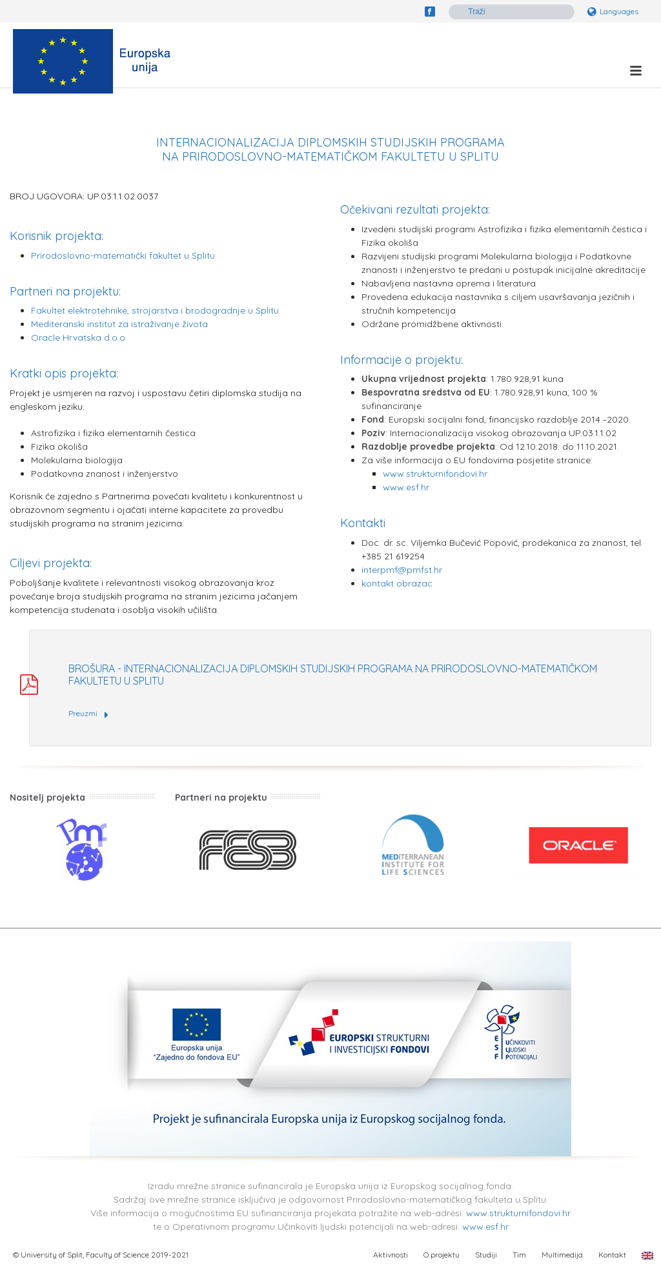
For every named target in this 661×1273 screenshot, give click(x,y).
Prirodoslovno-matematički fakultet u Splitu (123, 255)
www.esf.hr (406, 487)
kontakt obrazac (396, 583)
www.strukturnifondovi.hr (435, 473)
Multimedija (562, 1254)
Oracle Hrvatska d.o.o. (79, 337)
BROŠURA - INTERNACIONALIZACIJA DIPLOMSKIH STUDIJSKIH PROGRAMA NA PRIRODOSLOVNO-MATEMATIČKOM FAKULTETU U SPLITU (332, 674)
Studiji (486, 1254)
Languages (612, 11)
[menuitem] (647, 1255)
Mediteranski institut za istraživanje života (119, 324)
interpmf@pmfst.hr (401, 570)
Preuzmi (88, 714)
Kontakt (612, 1254)
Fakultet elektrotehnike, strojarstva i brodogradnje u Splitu (155, 310)
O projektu (441, 1254)
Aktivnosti (390, 1254)
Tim (519, 1254)
